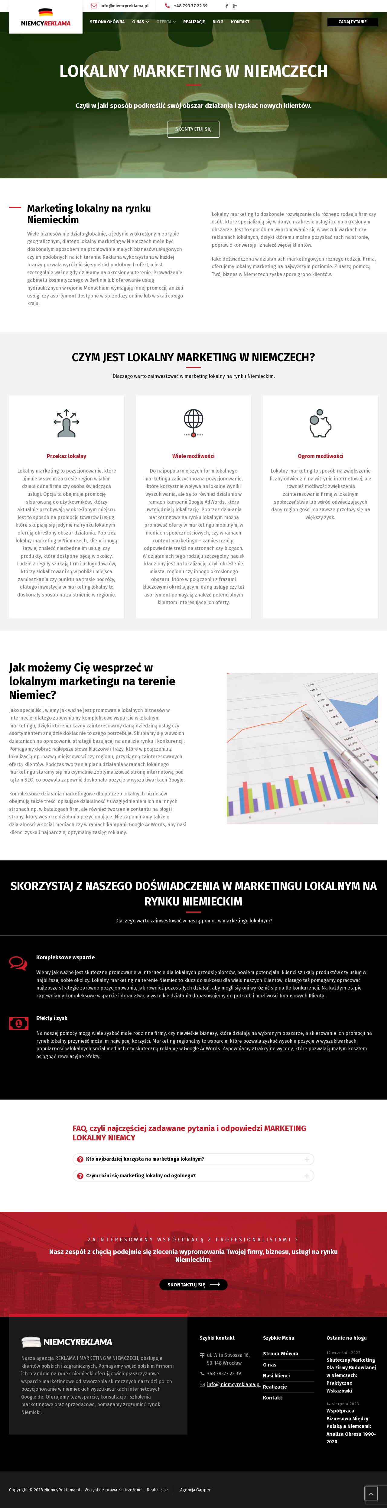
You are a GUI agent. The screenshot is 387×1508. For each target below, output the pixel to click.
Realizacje (275, 1387)
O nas (269, 1365)
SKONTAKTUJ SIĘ (193, 129)
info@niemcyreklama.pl (124, 5)
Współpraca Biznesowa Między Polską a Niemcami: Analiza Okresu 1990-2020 (351, 1426)
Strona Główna (280, 1354)
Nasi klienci (276, 1376)
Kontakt (272, 1398)
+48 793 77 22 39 (191, 5)
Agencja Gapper (195, 1490)
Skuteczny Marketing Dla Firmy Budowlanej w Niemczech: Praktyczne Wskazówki (351, 1375)
